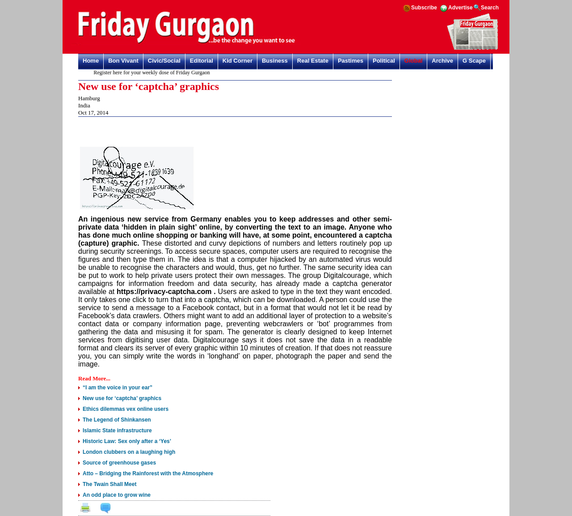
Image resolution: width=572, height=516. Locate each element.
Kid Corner (237, 60)
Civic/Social (164, 60)
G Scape (474, 60)
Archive (442, 60)
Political (384, 60)
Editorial (201, 60)
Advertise (460, 7)
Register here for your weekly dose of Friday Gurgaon (153, 72)
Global (413, 60)
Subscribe (424, 7)
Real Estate (312, 60)
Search (490, 7)
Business (275, 60)
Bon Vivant (123, 60)
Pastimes (350, 60)
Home (91, 60)
